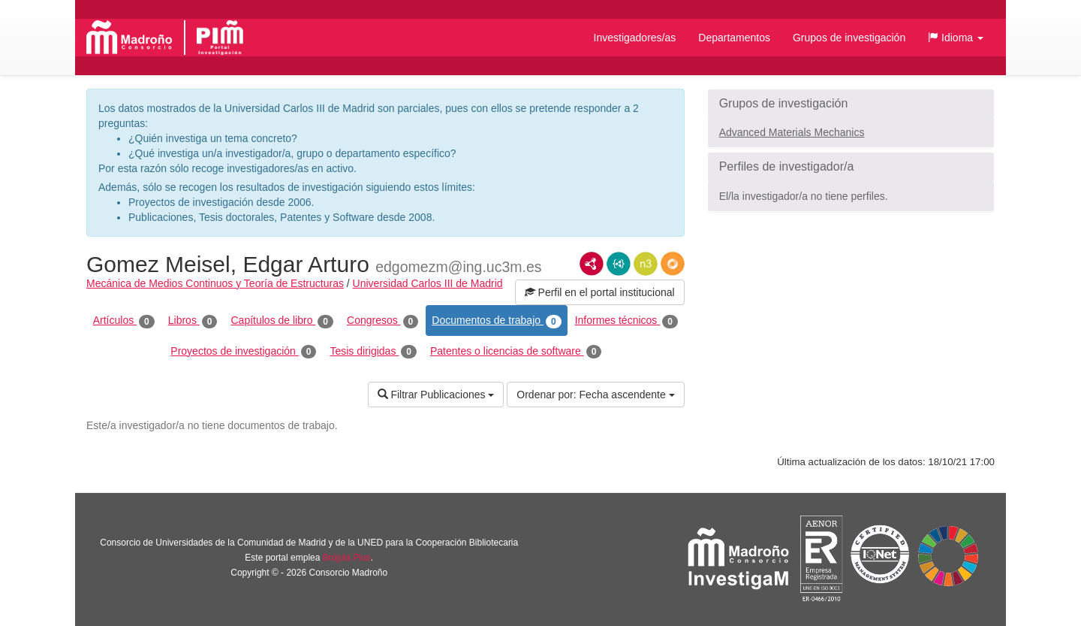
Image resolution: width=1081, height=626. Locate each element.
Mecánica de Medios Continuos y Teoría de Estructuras (215, 283)
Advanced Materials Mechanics (792, 132)
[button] (956, 37)
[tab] (851, 103)
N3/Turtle (646, 264)
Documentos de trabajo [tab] (496, 321)
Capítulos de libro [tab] (281, 321)
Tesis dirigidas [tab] (373, 351)
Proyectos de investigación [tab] (243, 351)
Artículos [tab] (124, 321)
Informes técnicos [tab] (626, 321)
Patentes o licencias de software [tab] (515, 351)
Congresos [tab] (382, 321)
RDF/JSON (673, 264)
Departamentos (734, 38)
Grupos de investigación (849, 38)
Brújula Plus (347, 557)
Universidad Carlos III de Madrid (428, 283)
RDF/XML (592, 264)
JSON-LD (619, 264)
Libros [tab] (193, 321)
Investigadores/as (635, 38)
